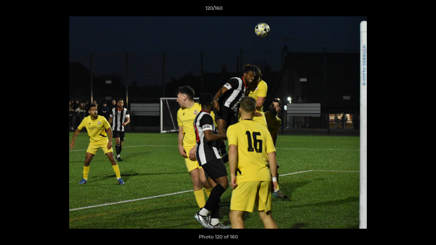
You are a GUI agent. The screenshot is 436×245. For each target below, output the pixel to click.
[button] (407, 10)
